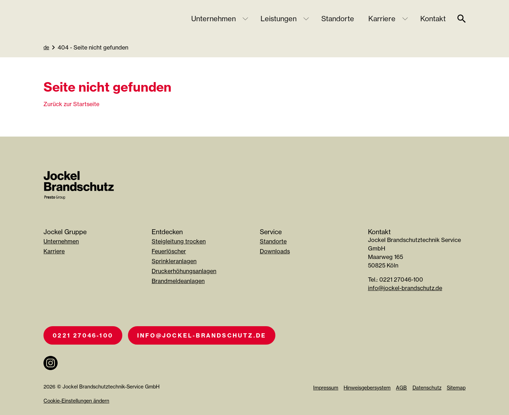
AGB (401, 388)
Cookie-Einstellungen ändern (76, 401)
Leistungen (279, 18)
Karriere (382, 18)
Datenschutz (427, 388)
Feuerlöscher (169, 251)
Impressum (325, 388)
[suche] (461, 19)
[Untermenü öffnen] (245, 18)
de (46, 47)
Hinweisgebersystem (367, 388)
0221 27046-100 (83, 335)
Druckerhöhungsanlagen (184, 271)
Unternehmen (213, 18)
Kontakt (433, 18)
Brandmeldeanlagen (178, 280)
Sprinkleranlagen (174, 261)
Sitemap (456, 388)
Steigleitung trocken (179, 241)
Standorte (337, 18)
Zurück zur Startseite (71, 104)
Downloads (275, 251)
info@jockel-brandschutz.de (405, 288)
